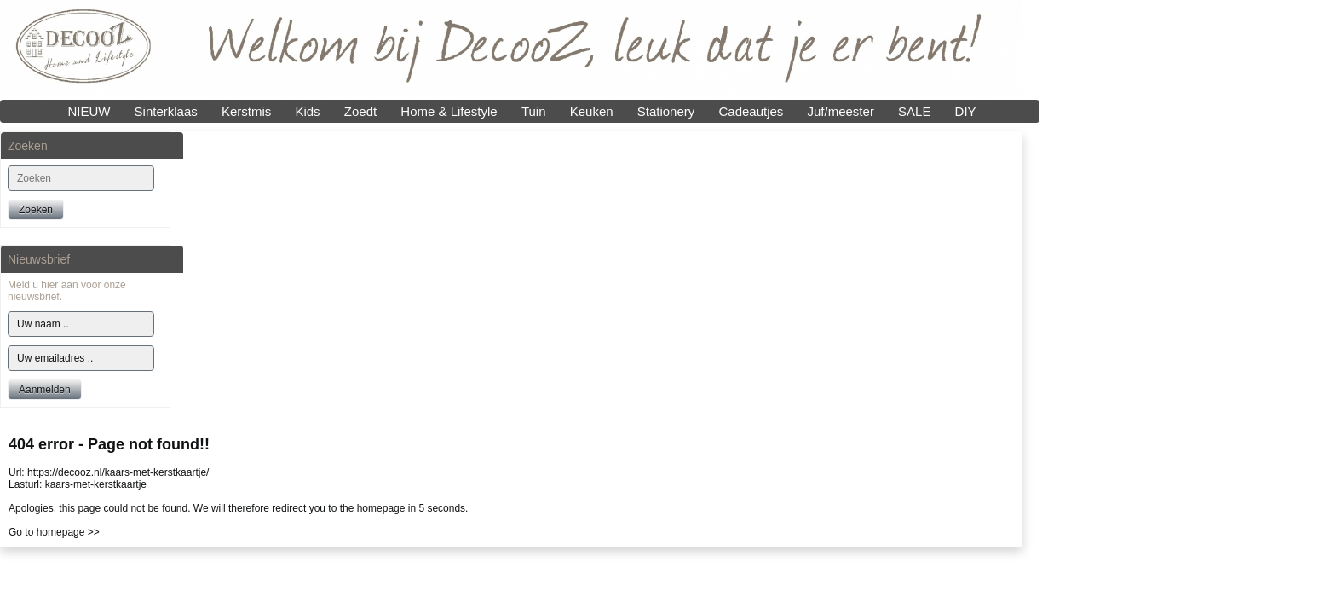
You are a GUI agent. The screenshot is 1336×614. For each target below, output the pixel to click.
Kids (307, 111)
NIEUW (88, 111)
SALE (914, 111)
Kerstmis (246, 111)
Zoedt (360, 111)
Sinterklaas (166, 111)
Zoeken (36, 210)
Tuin (533, 111)
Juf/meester (841, 111)
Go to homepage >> (54, 532)
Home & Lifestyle (448, 111)
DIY (965, 111)
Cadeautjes (750, 111)
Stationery (666, 111)
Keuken (591, 111)
